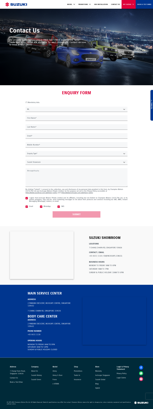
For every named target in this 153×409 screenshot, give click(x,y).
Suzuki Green (36, 380)
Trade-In (77, 375)
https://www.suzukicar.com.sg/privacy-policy (41, 193)
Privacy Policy (121, 373)
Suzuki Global (100, 380)
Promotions (83, 4)
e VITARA (56, 384)
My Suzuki (127, 4)
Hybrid (97, 388)
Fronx (55, 380)
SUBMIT (76, 214)
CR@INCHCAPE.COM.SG (112, 256)
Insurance (77, 380)
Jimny (55, 371)
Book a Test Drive (144, 4)
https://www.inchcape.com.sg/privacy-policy (77, 193)
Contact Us (115, 4)
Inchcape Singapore (102, 375)
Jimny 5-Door (57, 375)
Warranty (98, 371)
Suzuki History (36, 375)
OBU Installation (101, 4)
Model (69, 4)
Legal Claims (121, 378)
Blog (96, 384)
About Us (34, 371)
